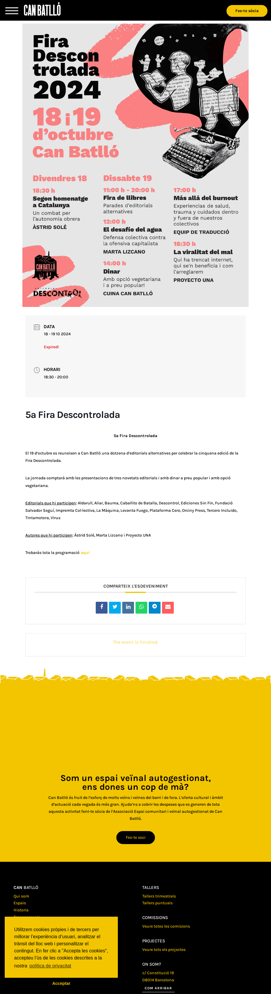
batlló (26, 887)
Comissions (155, 917)
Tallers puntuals (157, 902)
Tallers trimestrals (159, 896)
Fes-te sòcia (247, 10)
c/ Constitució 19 (158, 972)
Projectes (153, 941)
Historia (21, 910)
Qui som (21, 896)
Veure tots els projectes (164, 949)
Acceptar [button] (61, 983)
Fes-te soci (136, 837)
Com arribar (158, 988)
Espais (20, 902)
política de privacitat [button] (50, 965)
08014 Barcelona (158, 979)
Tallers (150, 887)
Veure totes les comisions (166, 926)
